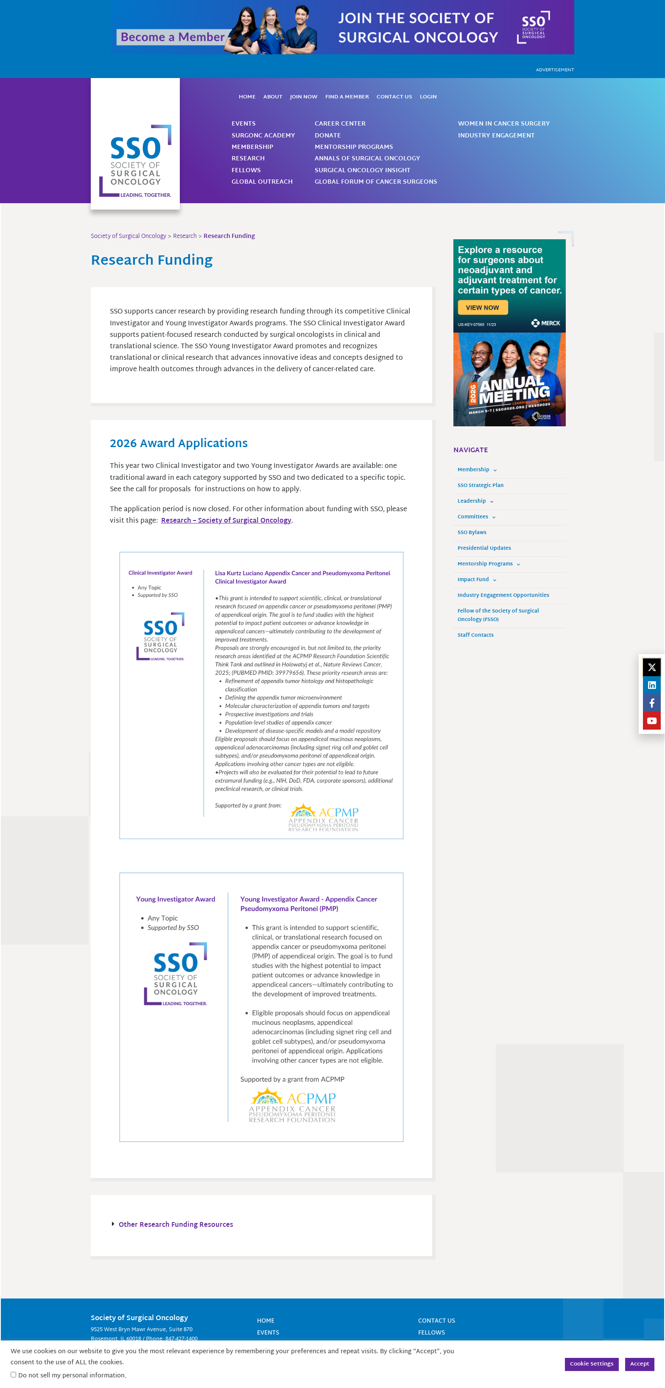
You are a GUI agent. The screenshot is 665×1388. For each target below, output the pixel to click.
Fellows (246, 170)
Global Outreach (262, 182)
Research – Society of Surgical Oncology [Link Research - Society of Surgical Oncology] (228, 521)
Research (248, 159)
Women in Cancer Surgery (504, 124)
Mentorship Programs (354, 147)
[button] (261, 1226)
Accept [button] (639, 1364)
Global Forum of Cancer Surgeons (376, 182)
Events (244, 124)
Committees (476, 517)
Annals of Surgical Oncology (367, 159)
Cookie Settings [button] (592, 1364)
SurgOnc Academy (263, 136)
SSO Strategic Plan (481, 485)
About (272, 97)
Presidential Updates (484, 548)
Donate (328, 136)
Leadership (475, 502)
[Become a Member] (342, 27)
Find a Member (347, 97)
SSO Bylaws (472, 533)
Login (428, 97)
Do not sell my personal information (71, 1376)
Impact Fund (477, 580)
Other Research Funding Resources (177, 1226)
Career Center (340, 124)
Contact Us (394, 97)
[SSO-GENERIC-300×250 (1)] (509, 380)
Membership (252, 147)
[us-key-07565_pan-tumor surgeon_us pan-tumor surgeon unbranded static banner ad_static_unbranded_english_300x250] (509, 286)
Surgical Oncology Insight (363, 170)
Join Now (304, 97)
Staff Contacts (476, 635)
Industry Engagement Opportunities (503, 595)
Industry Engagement (496, 136)
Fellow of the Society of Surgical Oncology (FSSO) (498, 615)
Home (247, 97)
